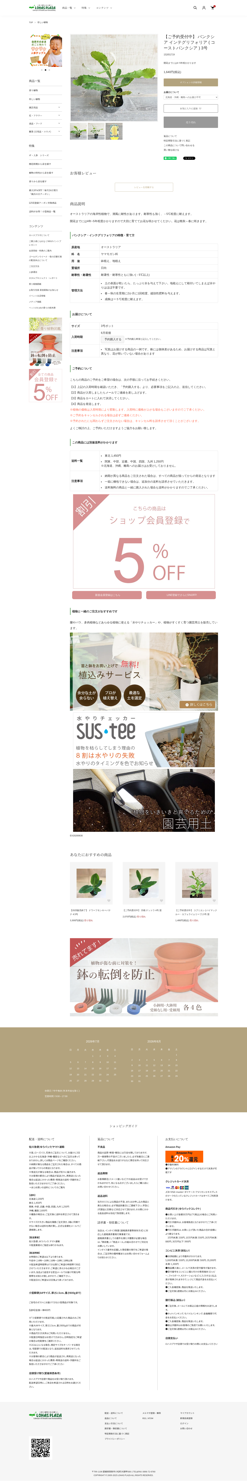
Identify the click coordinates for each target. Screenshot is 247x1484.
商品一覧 (67, 8)
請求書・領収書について (116, 1428)
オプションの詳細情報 (191, 82)
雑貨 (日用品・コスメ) (40, 131)
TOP (31, 22)
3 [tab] (49, 70)
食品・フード (35, 123)
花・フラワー (35, 115)
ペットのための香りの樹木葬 (42, 308)
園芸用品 (33, 107)
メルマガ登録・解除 (151, 1412)
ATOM (150, 1418)
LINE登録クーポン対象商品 (42, 202)
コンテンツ (102, 8)
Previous (74, 78)
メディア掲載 (35, 302)
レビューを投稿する (144, 187)
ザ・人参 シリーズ (39, 155)
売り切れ (191, 122)
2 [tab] (45, 70)
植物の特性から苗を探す (41, 172)
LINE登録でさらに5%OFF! (182, 595)
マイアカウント (187, 1412)
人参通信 (33, 272)
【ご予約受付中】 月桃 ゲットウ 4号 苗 (142, 910)
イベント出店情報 (37, 296)
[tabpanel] (45, 50)
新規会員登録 (186, 1418)
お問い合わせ (186, 1428)
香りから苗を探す (38, 181)
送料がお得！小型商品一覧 (42, 211)
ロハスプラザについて (39, 235)
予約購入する (112, 339)
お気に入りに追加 (191, 108)
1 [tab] (42, 70)
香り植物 (33, 90)
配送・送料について (114, 1412)
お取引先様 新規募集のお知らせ (43, 290)
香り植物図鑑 (35, 284)
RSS (144, 1418)
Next (153, 78)
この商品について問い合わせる (179, 145)
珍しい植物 (42, 22)
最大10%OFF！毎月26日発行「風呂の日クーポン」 (43, 192)
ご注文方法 (34, 266)
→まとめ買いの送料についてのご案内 (47, 1187)
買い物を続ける (171, 150)
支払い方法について (114, 1423)
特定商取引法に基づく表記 (177, 140)
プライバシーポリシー (115, 1438)
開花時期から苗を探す (40, 163)
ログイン (184, 1423)
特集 (84, 8)
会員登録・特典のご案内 (40, 250)
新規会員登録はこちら (107, 595)
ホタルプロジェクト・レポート (43, 278)
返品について (170, 136)
